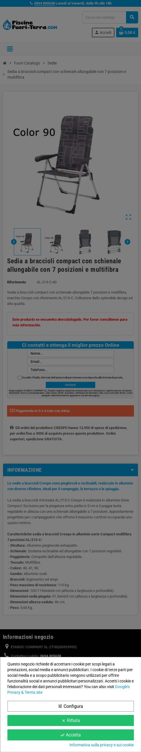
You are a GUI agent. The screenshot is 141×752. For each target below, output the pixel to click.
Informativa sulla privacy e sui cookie (102, 745)
